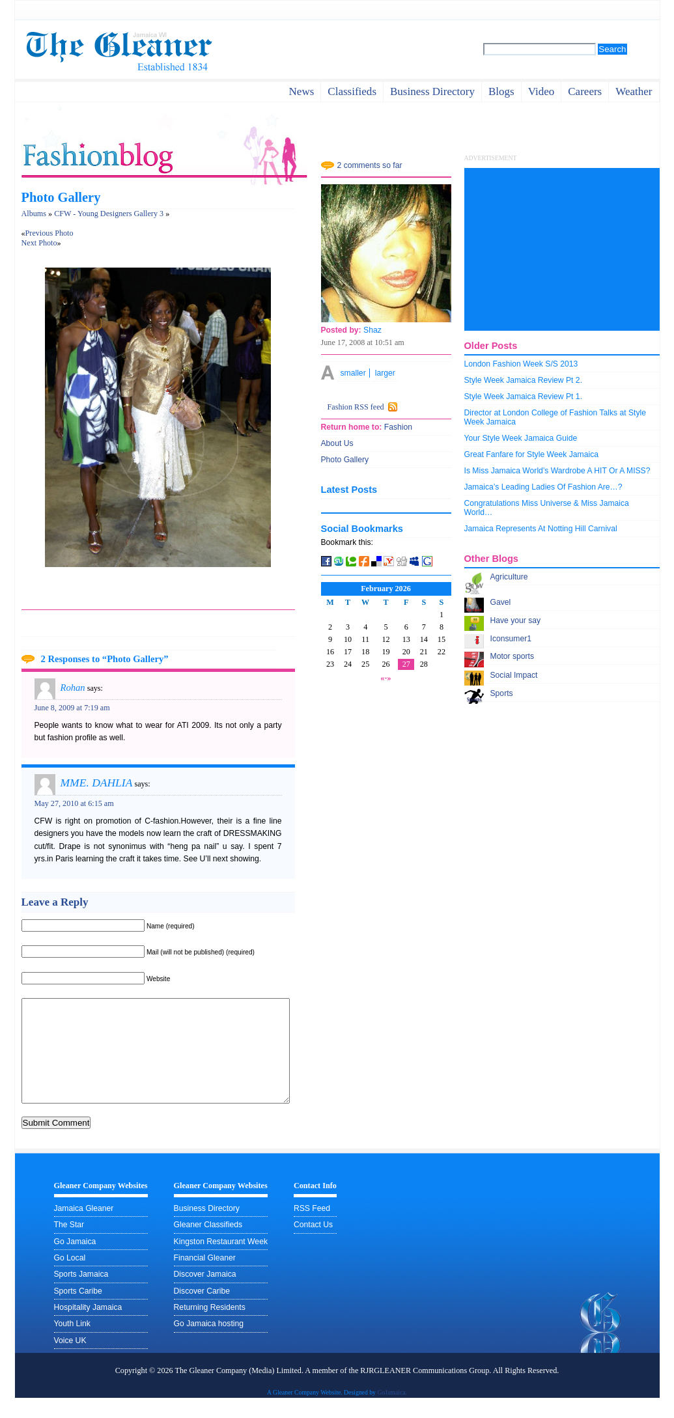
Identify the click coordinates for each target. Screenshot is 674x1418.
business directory (432, 91)
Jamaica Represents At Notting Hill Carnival (540, 528)
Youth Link (72, 1343)
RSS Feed (312, 1227)
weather (633, 91)
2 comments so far (369, 165)
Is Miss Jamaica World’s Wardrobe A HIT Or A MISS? (557, 470)
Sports (501, 693)
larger (385, 373)
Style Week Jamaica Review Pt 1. (523, 396)
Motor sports (512, 656)
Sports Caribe (78, 1310)
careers (585, 91)
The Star (69, 1244)
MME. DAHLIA (97, 782)
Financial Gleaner (205, 1277)
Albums (34, 213)
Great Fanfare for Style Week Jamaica (531, 454)
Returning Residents (210, 1326)
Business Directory (207, 1227)
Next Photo (39, 242)
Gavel (500, 602)
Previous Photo (49, 233)
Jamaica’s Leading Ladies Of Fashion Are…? (543, 487)
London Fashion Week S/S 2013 (521, 363)
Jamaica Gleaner (84, 1227)
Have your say (515, 620)
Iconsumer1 (511, 638)
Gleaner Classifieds (208, 1244)
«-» (385, 677)
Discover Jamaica (205, 1293)
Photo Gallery (61, 197)
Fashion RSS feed (356, 406)
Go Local (70, 1277)
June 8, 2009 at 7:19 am (72, 707)
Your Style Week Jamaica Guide (521, 438)
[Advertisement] (562, 249)
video (541, 91)
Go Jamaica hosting (209, 1343)
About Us (337, 443)
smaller (353, 373)
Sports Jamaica (81, 1293)
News (302, 91)
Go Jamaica (75, 1261)
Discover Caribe (202, 1310)
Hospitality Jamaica (88, 1326)
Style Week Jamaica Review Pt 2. (523, 380)
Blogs (501, 91)
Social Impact (514, 675)
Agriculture (509, 576)
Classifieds (352, 91)
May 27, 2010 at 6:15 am (74, 803)
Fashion (397, 427)
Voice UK (70, 1360)
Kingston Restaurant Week (221, 1261)
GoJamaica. (392, 1411)
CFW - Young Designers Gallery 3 (108, 213)
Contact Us (313, 1244)
